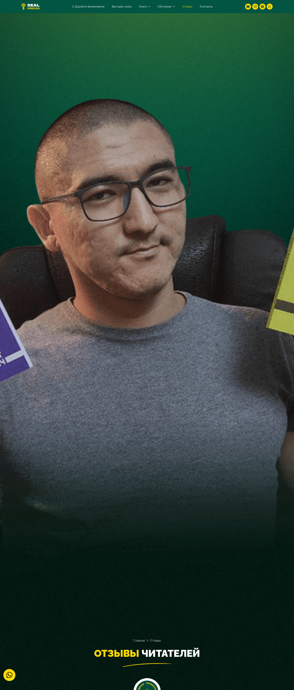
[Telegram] (263, 7)
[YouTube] (248, 7)
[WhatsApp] (270, 7)
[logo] (30, 6)
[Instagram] (255, 7)
